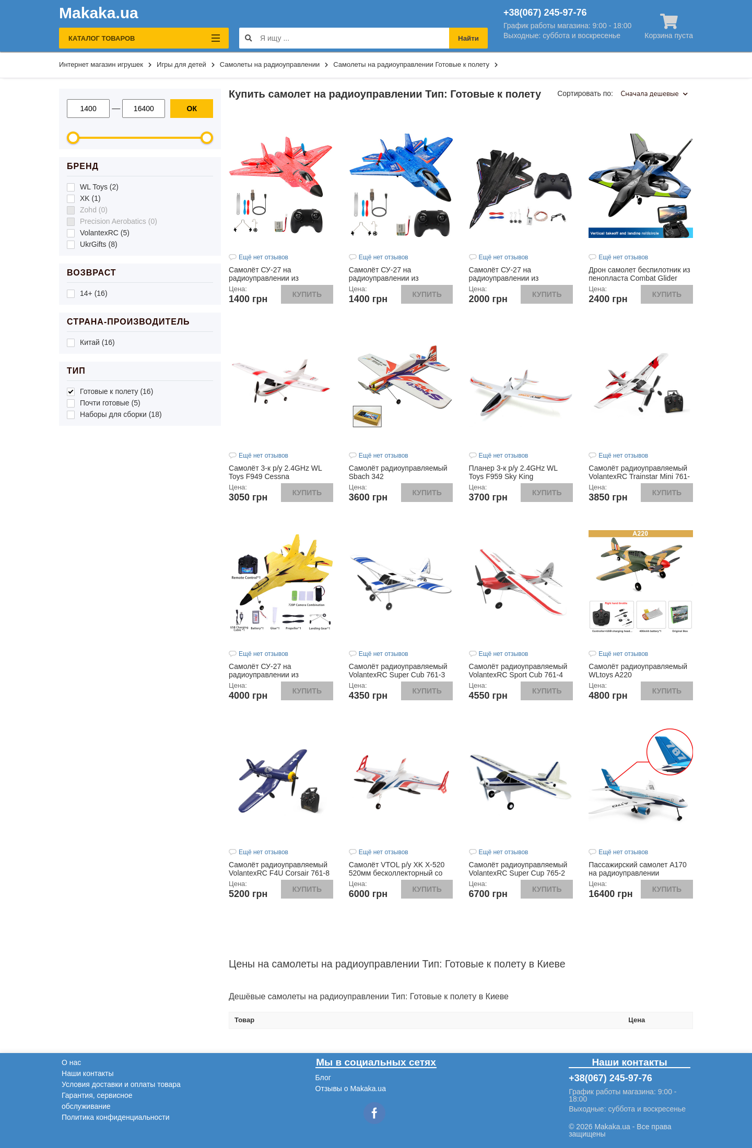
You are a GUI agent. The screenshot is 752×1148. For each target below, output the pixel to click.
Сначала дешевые (654, 94)
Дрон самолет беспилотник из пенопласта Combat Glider (639, 274)
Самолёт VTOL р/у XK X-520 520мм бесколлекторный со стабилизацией (397, 873)
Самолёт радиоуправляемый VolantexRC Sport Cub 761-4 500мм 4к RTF (518, 674)
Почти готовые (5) (110, 403)
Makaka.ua (98, 13)
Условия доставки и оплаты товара (121, 1084)
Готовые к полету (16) (116, 391)
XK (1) (90, 198)
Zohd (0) (94, 210)
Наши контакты (87, 1073)
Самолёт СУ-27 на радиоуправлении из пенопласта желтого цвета (273, 674)
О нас (71, 1062)
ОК (192, 108)
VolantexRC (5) (105, 233)
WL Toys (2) (99, 187)
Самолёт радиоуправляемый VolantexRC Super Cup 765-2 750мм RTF (518, 873)
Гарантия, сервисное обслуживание (97, 1100)
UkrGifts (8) (99, 244)
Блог (323, 1077)
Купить (307, 294)
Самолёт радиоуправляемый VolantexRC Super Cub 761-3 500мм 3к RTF (398, 674)
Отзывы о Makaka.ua (350, 1088)
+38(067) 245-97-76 (545, 12)
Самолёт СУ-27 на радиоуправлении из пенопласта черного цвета (513, 278)
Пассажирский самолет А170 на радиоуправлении (638, 868)
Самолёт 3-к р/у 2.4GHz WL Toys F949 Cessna (275, 472)
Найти (468, 38)
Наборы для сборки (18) (121, 414)
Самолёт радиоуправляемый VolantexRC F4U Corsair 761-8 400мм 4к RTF (279, 873)
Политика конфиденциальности (116, 1117)
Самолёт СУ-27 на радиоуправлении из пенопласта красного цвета (275, 278)
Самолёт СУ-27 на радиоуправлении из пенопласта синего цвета (391, 278)
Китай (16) (97, 342)
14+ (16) (94, 293)
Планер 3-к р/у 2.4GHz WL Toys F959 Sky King (513, 472)
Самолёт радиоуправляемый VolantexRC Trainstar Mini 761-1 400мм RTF (639, 476)
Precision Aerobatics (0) (118, 221)
